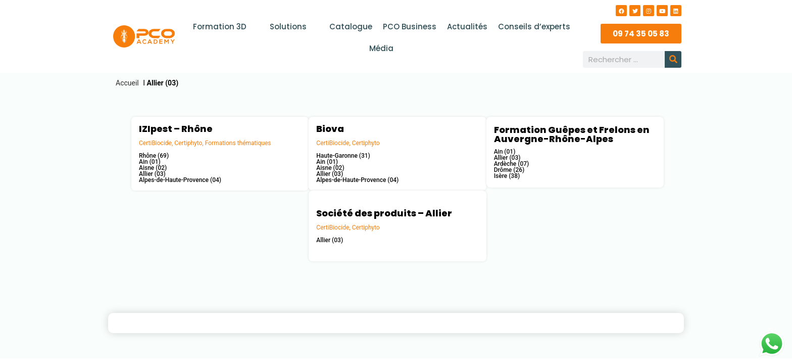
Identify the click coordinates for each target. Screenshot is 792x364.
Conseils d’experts (533, 26)
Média (381, 48)
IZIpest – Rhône (176, 128)
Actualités (467, 26)
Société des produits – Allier (384, 213)
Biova (330, 128)
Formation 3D (225, 26)
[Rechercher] (673, 59)
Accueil (127, 83)
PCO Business (409, 26)
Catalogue (351, 26)
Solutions (293, 26)
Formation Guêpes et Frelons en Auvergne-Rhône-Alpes (572, 134)
